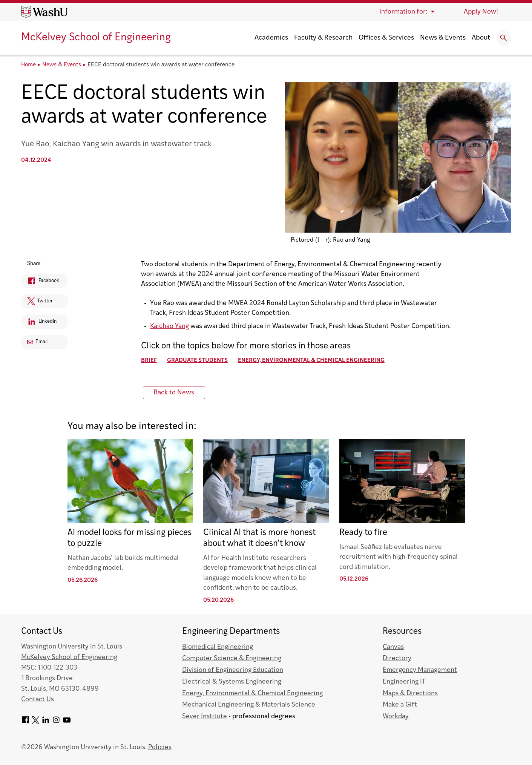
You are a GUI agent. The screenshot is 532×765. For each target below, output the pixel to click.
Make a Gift (400, 705)
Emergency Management (420, 670)
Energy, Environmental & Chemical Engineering (312, 360)
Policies (160, 747)
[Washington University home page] (44, 12)
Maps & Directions (410, 693)
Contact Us (37, 699)
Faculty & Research (323, 37)
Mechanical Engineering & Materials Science (248, 705)
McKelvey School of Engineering (96, 37)
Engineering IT (404, 682)
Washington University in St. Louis (71, 647)
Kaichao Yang (170, 326)
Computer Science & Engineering (231, 658)
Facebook (41, 282)
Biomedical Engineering (217, 647)
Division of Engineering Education (232, 670)
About (481, 37)
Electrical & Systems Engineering (231, 682)
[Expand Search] (503, 38)
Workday (396, 716)
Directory (397, 658)
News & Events (443, 37)
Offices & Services (386, 37)
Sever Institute (204, 716)
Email (38, 342)
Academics (271, 37)
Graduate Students (198, 360)
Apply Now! (481, 12)
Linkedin (40, 323)
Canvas (393, 647)
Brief (150, 360)
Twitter (37, 302)
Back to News (175, 392)
